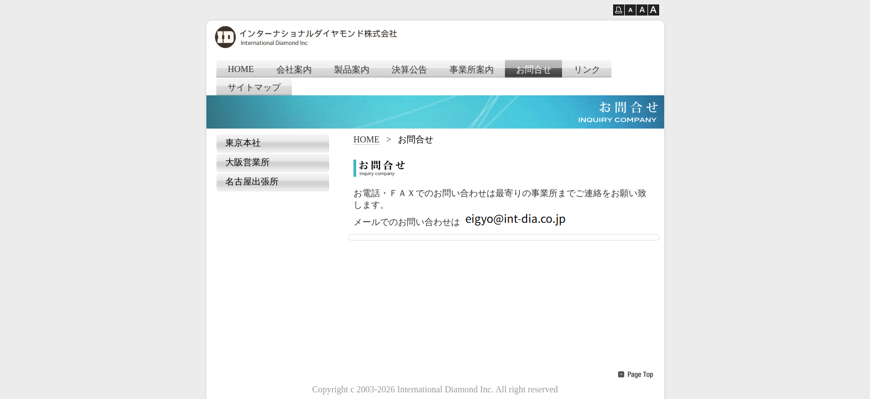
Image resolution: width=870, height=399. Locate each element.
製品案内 (352, 69)
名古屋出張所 (252, 181)
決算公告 (409, 69)
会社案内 (294, 69)
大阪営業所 (247, 162)
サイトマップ (254, 87)
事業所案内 (471, 69)
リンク (587, 69)
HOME (241, 69)
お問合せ (534, 69)
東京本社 (243, 142)
